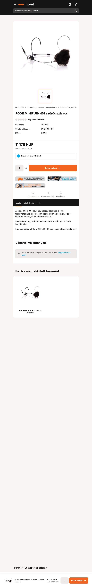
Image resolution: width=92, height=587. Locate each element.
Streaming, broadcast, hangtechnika (42, 107)
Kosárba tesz (53, 168)
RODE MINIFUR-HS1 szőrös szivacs (30, 311)
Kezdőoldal (19, 107)
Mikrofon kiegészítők (68, 107)
